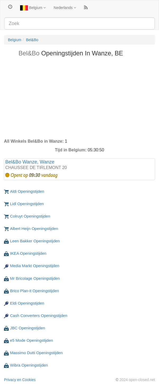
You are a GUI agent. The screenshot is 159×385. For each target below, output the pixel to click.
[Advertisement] (79, 99)
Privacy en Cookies (20, 380)
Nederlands (65, 8)
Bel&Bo (32, 40)
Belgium (33, 8)
